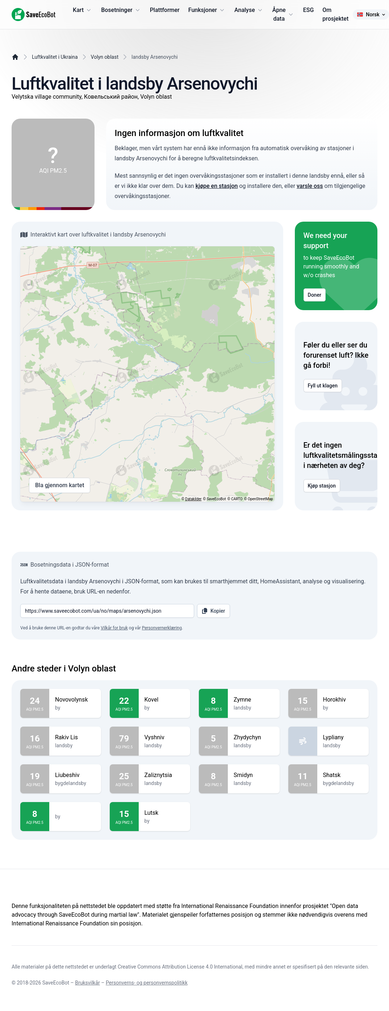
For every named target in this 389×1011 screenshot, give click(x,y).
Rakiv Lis (75, 737)
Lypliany (343, 737)
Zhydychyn (254, 737)
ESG (308, 10)
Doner (315, 294)
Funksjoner (207, 10)
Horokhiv (343, 699)
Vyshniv (165, 737)
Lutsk (165, 813)
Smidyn (254, 775)
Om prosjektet (335, 14)
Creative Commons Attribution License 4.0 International (180, 967)
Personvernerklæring (162, 627)
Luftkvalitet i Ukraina (55, 57)
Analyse (249, 10)
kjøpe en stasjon (217, 185)
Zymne (254, 699)
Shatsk (343, 775)
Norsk (370, 14)
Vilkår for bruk (114, 627)
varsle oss (310, 185)
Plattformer (165, 10)
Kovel (165, 699)
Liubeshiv (75, 775)
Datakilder (193, 499)
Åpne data (283, 14)
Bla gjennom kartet (59, 485)
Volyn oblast (105, 57)
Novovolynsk (75, 699)
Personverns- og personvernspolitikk (147, 983)
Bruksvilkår (87, 983)
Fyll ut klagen (323, 385)
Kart (82, 10)
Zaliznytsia (165, 775)
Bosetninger (121, 10)
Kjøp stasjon (322, 485)
